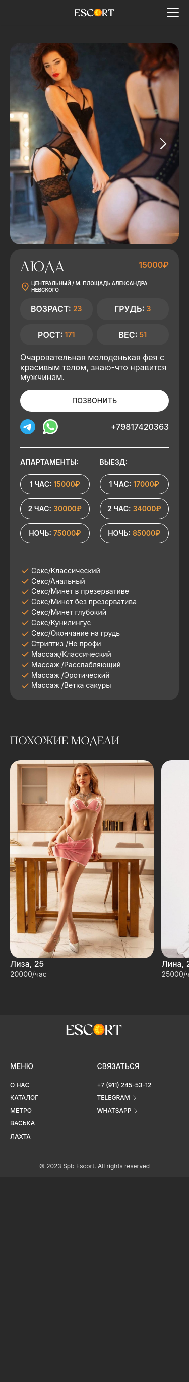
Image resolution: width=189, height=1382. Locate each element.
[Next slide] (163, 144)
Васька (22, 1123)
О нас (19, 1085)
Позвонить (94, 400)
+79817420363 (140, 427)
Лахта (20, 1136)
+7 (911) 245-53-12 (124, 1085)
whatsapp (114, 1110)
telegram (113, 1097)
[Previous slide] (26, 144)
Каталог (24, 1097)
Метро (21, 1110)
